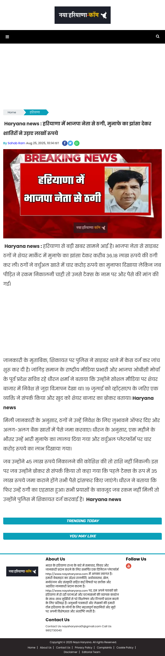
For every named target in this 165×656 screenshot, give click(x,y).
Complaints (104, 647)
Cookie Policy (124, 647)
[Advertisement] (82, 78)
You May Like (82, 536)
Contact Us (58, 620)
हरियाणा (35, 112)
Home (12, 112)
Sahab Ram (16, 143)
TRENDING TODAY (82, 520)
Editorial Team (91, 651)
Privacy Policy (83, 647)
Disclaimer (70, 651)
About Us (55, 559)
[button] (7, 36)
